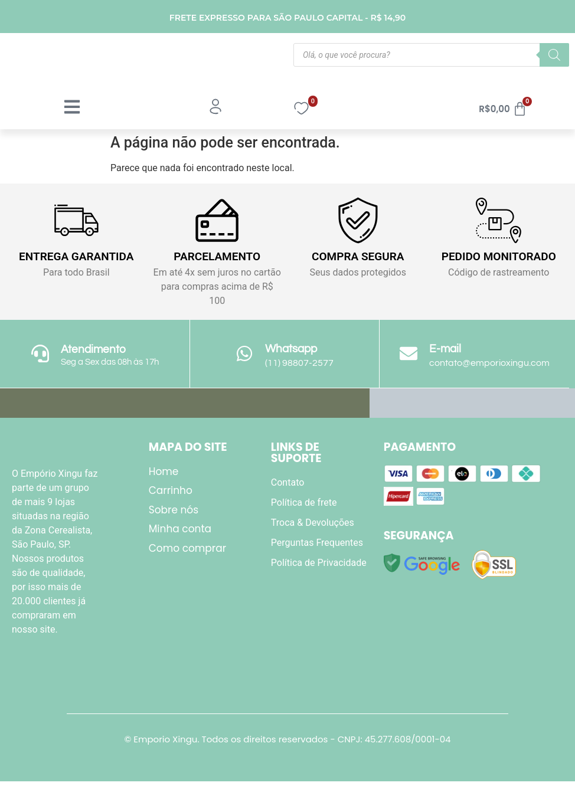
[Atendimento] (40, 353)
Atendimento (93, 349)
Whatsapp (291, 349)
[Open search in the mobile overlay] (431, 55)
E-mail (445, 349)
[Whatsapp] (244, 353)
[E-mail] (408, 353)
